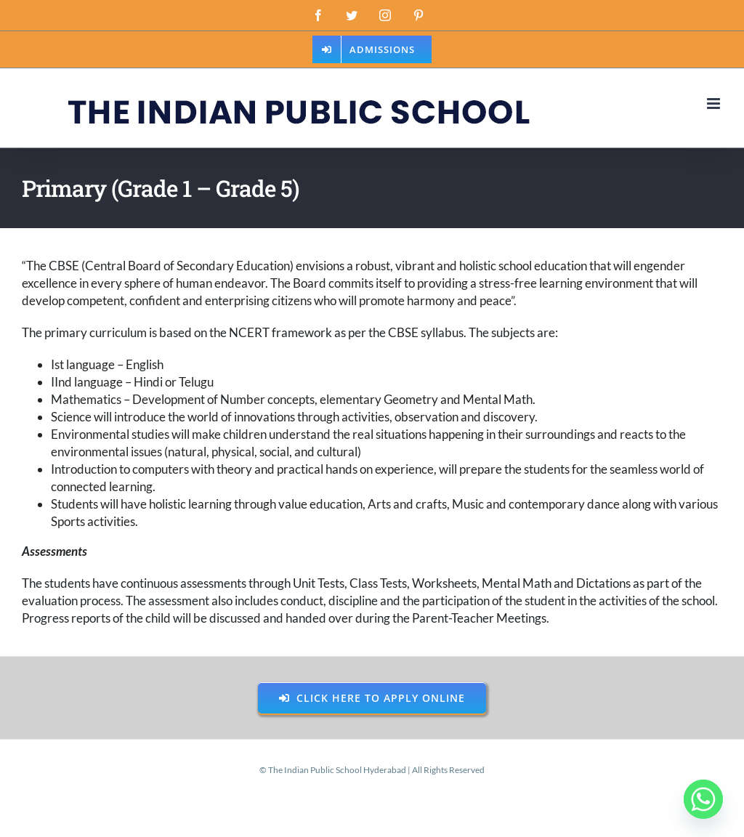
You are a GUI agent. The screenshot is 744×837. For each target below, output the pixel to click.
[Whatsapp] (703, 799)
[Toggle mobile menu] (714, 103)
